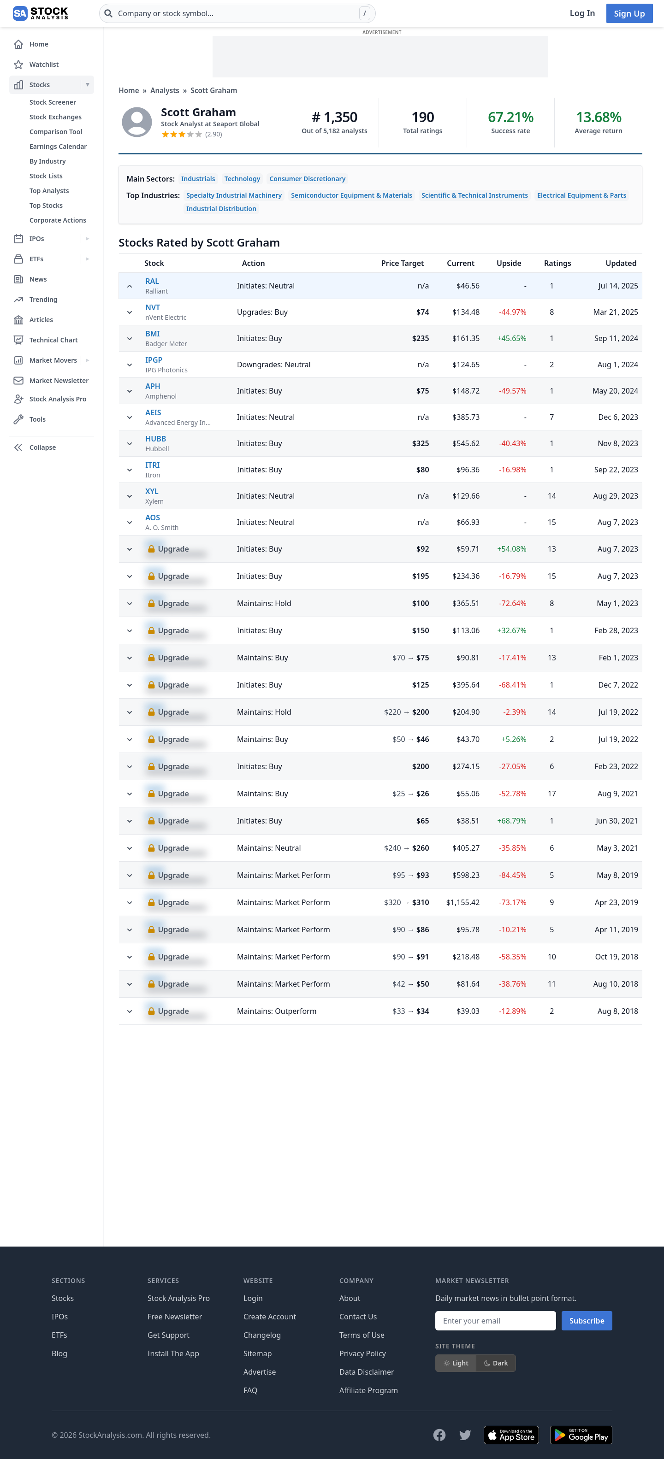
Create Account (269, 1317)
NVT (152, 496)
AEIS (153, 601)
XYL (152, 680)
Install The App (173, 1353)
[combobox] (237, 13)
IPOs (60, 1317)
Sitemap (257, 1353)
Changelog (262, 1335)
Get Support (169, 1335)
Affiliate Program (368, 1390)
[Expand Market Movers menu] (87, 360)
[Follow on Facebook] (439, 1435)
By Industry (48, 161)
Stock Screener (53, 102)
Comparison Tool (56, 131)
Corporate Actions (58, 220)
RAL (152, 281)
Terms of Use (362, 1335)
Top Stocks (46, 205)
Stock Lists (46, 175)
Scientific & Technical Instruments (474, 195)
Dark (496, 1363)
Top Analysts (49, 190)
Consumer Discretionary (307, 178)
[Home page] (40, 13)
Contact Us (358, 1317)
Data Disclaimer (366, 1372)
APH (152, 575)
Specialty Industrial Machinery (234, 195)
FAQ (250, 1390)
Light (455, 1363)
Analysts (164, 90)
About (349, 1298)
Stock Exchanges (56, 116)
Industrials (198, 178)
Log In (582, 12)
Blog (59, 1353)
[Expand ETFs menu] (87, 259)
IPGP (153, 548)
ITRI (152, 653)
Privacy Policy (362, 1353)
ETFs (59, 1335)
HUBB (155, 627)
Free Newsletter (175, 1317)
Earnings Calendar (58, 146)
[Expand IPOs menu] (87, 238)
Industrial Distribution (221, 208)
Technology (243, 178)
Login (253, 1298)
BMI (152, 522)
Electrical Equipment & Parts (581, 195)
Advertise (259, 1372)
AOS (152, 706)
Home (129, 90)
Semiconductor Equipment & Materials (351, 195)
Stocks (63, 1298)
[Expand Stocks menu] (87, 84)
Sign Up (629, 13)
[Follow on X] (465, 1435)
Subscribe (587, 1321)
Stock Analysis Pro (179, 1298)
